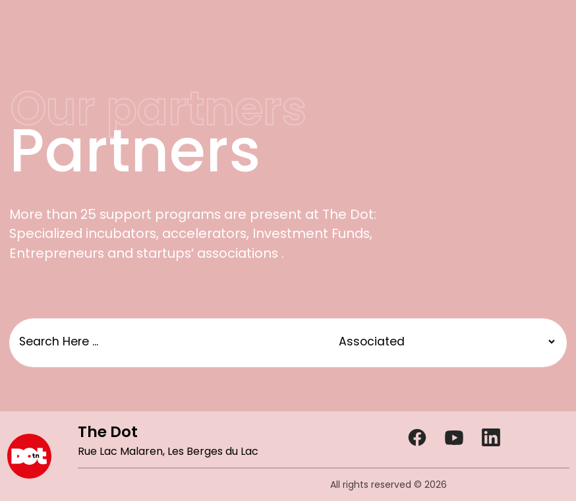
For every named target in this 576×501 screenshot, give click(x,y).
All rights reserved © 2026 (388, 484)
